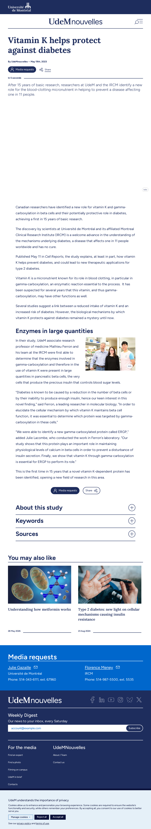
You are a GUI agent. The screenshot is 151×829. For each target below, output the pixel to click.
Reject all (42, 817)
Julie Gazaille (19, 670)
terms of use (42, 823)
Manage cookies (20, 817)
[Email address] (67, 731)
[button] (138, 22)
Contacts (13, 787)
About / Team (60, 758)
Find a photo (14, 765)
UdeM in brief (15, 780)
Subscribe (134, 731)
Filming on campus (17, 772)
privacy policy (24, 823)
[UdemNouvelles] (75, 22)
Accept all (58, 817)
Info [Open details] (145, 193)
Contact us (59, 765)
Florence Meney (99, 670)
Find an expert (15, 758)
